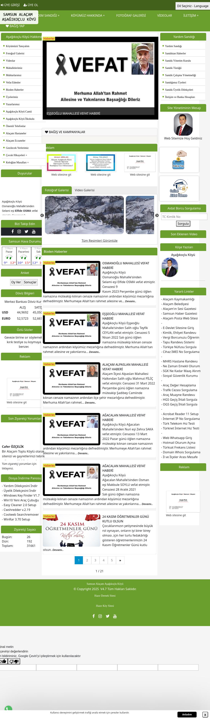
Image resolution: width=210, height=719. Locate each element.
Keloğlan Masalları (15, 162)
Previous (45, 74)
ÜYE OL (31, 5)
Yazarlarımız (11, 104)
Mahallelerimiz (12, 68)
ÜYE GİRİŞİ (10, 5)
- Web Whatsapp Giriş (176, 438)
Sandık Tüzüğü (172, 68)
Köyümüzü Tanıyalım (16, 46)
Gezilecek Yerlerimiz (16, 148)
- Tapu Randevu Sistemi (177, 342)
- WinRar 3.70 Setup (16, 519)
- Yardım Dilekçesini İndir (20, 486)
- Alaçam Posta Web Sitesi (179, 318)
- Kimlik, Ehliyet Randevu (178, 333)
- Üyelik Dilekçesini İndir (19, 491)
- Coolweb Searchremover (20, 514)
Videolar (9, 60)
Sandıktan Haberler (174, 53)
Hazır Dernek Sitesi (104, 595)
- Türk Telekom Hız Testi (178, 423)
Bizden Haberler (13, 89)
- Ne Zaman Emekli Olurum (180, 366)
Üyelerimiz (10, 97)
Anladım (187, 714)
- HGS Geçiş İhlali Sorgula (179, 399)
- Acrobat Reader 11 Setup (180, 414)
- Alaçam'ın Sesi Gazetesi (178, 309)
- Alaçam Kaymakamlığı (177, 299)
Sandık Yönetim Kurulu (177, 60)
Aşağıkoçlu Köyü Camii (17, 111)
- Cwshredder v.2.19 (16, 510)
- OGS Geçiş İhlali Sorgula (179, 404)
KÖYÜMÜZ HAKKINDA (86, 15)
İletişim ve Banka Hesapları (179, 97)
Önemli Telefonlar (14, 126)
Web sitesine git (17, 405)
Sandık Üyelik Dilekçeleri (178, 89)
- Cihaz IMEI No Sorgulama (180, 352)
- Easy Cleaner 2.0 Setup (19, 505)
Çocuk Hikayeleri (14, 155)
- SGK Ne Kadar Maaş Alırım (181, 371)
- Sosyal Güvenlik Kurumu (179, 376)
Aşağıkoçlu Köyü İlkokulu (18, 118)
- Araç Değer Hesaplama (178, 385)
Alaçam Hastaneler (14, 133)
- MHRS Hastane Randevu (179, 361)
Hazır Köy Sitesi (105, 605)
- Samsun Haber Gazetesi (179, 313)
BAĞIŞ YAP (15, 26)
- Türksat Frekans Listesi (178, 447)
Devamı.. (130, 301)
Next (155, 74)
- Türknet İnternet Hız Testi (180, 428)
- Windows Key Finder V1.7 (21, 495)
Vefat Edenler (11, 82)
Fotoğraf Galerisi (13, 53)
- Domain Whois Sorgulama (180, 452)
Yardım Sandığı (172, 46)
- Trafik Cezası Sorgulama (179, 390)
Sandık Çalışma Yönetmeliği (179, 75)
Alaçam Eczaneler (14, 140)
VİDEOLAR (164, 15)
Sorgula (183, 223)
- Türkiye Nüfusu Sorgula (179, 347)
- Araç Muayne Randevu (178, 395)
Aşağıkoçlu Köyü (183, 255)
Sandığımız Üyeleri (174, 82)
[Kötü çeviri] (14, 661)
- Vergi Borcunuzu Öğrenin (180, 337)
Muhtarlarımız (12, 75)
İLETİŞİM (189, 15)
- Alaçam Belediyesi (175, 304)
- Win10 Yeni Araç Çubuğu (20, 500)
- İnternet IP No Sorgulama (180, 419)
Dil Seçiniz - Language (192, 6)
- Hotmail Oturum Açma (178, 443)
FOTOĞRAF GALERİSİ (131, 15)
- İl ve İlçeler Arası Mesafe (179, 457)
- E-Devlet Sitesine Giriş (177, 328)
